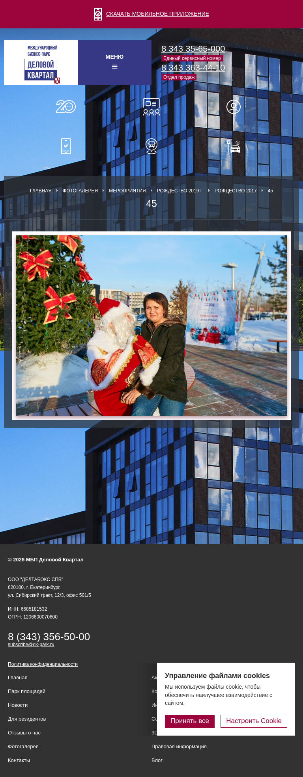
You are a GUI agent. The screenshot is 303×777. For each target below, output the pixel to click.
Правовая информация (179, 746)
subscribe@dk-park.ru (31, 644)
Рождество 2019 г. (180, 191)
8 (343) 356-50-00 (49, 637)
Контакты (19, 760)
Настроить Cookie (254, 721)
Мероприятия (127, 191)
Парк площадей (26, 691)
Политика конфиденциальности (43, 664)
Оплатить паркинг (237, 146)
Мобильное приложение (66, 146)
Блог (157, 760)
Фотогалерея (80, 191)
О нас (66, 107)
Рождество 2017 (236, 191)
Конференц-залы (151, 107)
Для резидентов (237, 107)
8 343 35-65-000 (193, 49)
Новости (18, 705)
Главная (41, 191)
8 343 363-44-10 (193, 68)
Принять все (189, 721)
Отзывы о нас (24, 733)
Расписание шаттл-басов (151, 146)
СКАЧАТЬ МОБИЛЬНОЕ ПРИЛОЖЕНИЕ (151, 14)
